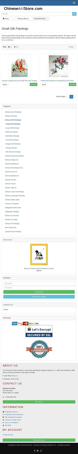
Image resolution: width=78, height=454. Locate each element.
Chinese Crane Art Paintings (14, 192)
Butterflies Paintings (12, 136)
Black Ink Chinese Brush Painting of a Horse (39, 268)
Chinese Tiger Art (10, 188)
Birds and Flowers (11, 132)
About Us (15, 376)
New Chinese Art (10, 227)
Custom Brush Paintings (13, 231)
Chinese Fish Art (10, 180)
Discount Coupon (39, 297)
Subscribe (39, 292)
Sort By (71, 47)
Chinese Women (11, 148)
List (10, 47)
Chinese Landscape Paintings (15, 196)
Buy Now (33, 84)
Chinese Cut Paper (11, 219)
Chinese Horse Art (11, 172)
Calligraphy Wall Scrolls (13, 207)
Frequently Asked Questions (13, 414)
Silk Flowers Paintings (13, 152)
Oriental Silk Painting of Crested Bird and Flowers (57, 81)
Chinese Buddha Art (11, 164)
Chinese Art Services (12, 215)
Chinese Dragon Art (11, 160)
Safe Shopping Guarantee (13, 417)
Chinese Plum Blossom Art (14, 168)
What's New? (7, 240)
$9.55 (5, 85)
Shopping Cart (8, 305)
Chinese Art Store (26, 445)
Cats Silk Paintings (11, 140)
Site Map (8, 425)
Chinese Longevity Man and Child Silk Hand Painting (19, 81)
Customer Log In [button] (39, 440)
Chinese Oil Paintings (12, 223)
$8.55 (44, 85)
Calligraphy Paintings (12, 211)
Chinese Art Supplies (12, 203)
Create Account (8, 435)
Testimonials (15, 379)
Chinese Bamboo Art (12, 176)
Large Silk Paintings (12, 128)
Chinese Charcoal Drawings (14, 156)
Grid (16, 47)
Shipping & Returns (11, 412)
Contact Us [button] (39, 402)
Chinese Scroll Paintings (13, 112)
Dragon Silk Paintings (12, 144)
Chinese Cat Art (10, 184)
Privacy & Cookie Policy (13, 420)
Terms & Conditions (11, 422)
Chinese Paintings (11, 116)
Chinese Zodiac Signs (12, 200)
